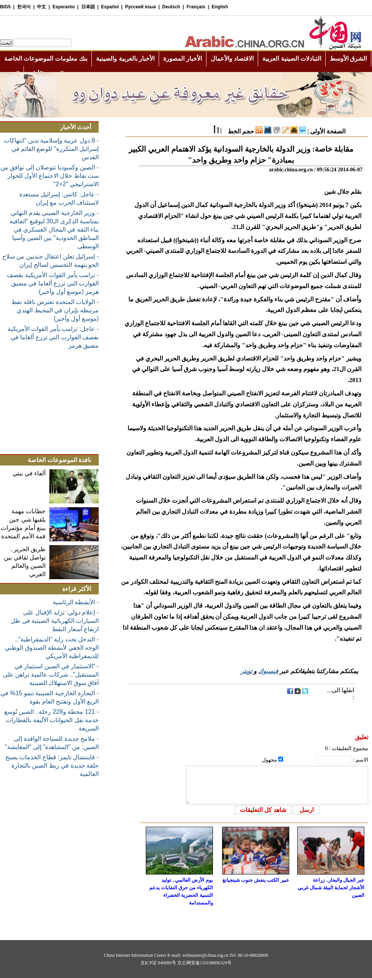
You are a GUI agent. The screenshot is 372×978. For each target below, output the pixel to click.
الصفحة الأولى (327, 131)
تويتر (246, 671)
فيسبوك (268, 671)
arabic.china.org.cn (291, 169)
